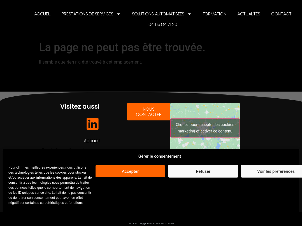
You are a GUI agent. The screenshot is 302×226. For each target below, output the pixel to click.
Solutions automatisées (162, 14)
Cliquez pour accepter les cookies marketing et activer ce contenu (205, 127)
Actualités (248, 14)
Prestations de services (91, 14)
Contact (281, 14)
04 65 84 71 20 (162, 24)
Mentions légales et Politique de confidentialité (46, 216)
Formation (214, 14)
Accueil (42, 14)
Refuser (203, 171)
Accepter (130, 171)
